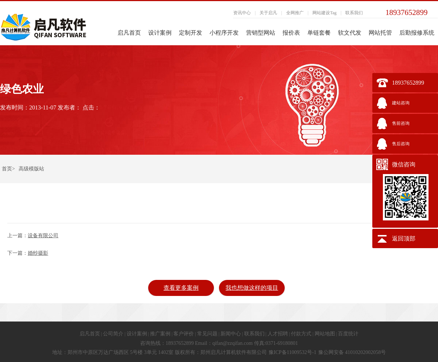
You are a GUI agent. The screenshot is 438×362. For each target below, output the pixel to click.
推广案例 (160, 333)
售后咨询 (401, 143)
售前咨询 (401, 123)
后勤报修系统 (416, 33)
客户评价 (183, 333)
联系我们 (354, 12)
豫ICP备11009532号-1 (292, 352)
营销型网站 (260, 33)
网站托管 (380, 33)
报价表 (291, 33)
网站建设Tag (324, 12)
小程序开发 (224, 33)
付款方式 (301, 333)
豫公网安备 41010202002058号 (352, 352)
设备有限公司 (43, 235)
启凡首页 (129, 33)
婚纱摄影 (38, 253)
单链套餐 (319, 33)
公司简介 (113, 333)
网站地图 (325, 333)
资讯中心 (242, 12)
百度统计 (348, 333)
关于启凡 (268, 12)
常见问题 (207, 333)
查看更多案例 (181, 288)
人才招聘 (278, 333)
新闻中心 (230, 333)
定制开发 (190, 33)
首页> (8, 169)
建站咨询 (401, 102)
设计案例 (160, 33)
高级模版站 (31, 169)
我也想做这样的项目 (252, 288)
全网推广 (295, 12)
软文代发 (349, 33)
